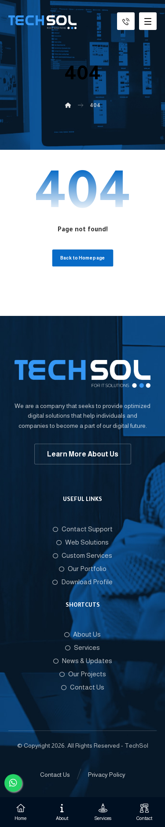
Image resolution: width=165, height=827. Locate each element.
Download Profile (82, 582)
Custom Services (82, 555)
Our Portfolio (82, 568)
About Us (82, 634)
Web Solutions (82, 542)
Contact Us (82, 687)
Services (82, 647)
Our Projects (82, 674)
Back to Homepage (82, 258)
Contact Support (83, 529)
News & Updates (82, 660)
